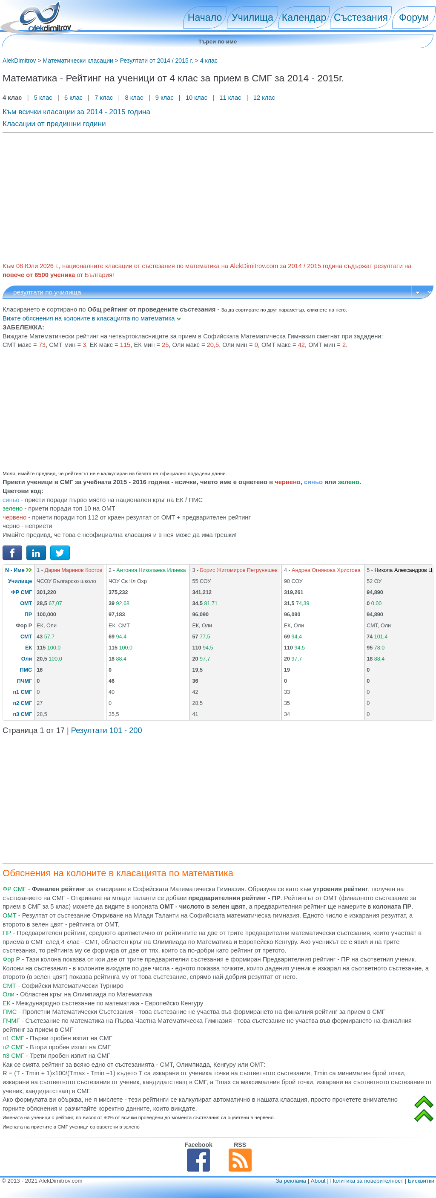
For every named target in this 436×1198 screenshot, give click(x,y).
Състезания (361, 17)
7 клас (104, 97)
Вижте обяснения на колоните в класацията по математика (92, 318)
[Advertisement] (218, 196)
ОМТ (26, 603)
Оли (26, 659)
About (318, 1181)
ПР (28, 615)
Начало (205, 17)
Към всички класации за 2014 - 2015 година (76, 111)
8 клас (134, 97)
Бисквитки (421, 1181)
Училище (20, 581)
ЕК (28, 648)
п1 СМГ (22, 692)
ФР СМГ (21, 592)
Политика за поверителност (366, 1181)
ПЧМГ (24, 681)
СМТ (26, 637)
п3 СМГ (22, 714)
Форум (414, 17)
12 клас (265, 97)
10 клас (196, 97)
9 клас (164, 97)
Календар (304, 17)
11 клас (230, 97)
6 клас (73, 97)
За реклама (290, 1181)
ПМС (26, 670)
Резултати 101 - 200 (106, 730)
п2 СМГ (22, 703)
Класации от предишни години (54, 123)
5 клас (43, 97)
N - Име (18, 570)
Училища (252, 17)
